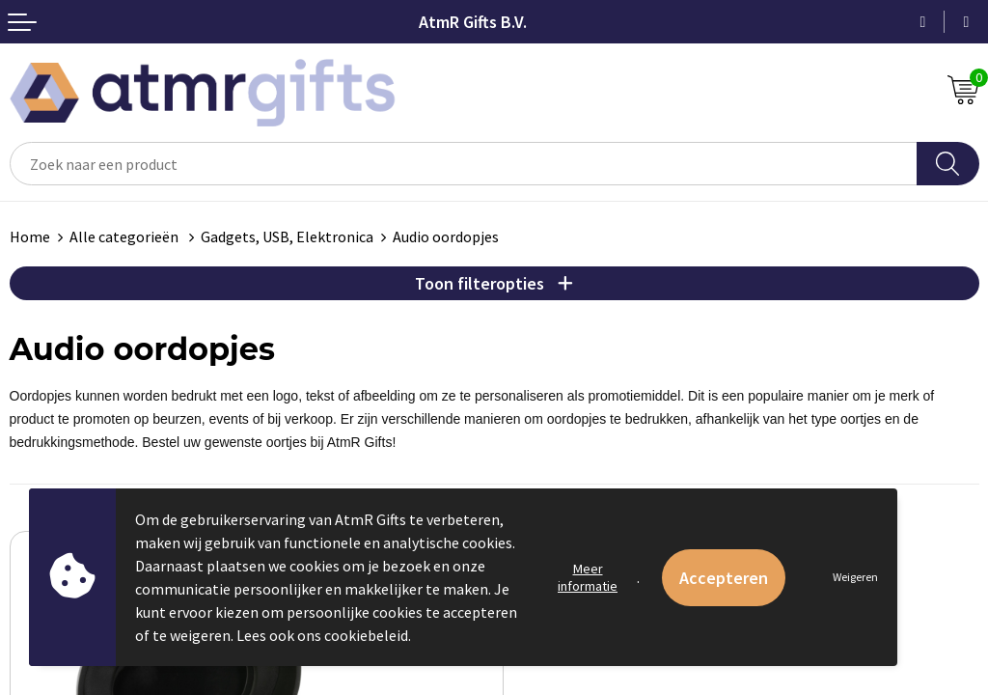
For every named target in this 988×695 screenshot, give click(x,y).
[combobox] (464, 163)
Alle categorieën (125, 236)
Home (30, 236)
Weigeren (855, 577)
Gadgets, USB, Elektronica (287, 236)
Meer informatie (588, 577)
